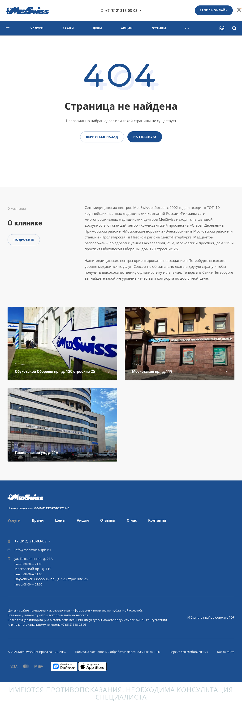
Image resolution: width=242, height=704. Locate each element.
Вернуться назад (102, 137)
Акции (83, 520)
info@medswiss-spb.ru (32, 550)
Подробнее (23, 240)
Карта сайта (225, 652)
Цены (60, 520)
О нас (132, 520)
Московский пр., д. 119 (32, 569)
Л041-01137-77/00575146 (51, 508)
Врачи (38, 520)
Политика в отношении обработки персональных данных (117, 652)
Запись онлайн (214, 10)
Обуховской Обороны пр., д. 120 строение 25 (51, 579)
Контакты (157, 520)
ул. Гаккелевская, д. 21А (33, 558)
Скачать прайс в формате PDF (210, 617)
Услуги (14, 520)
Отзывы (107, 520)
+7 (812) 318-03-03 (121, 10)
